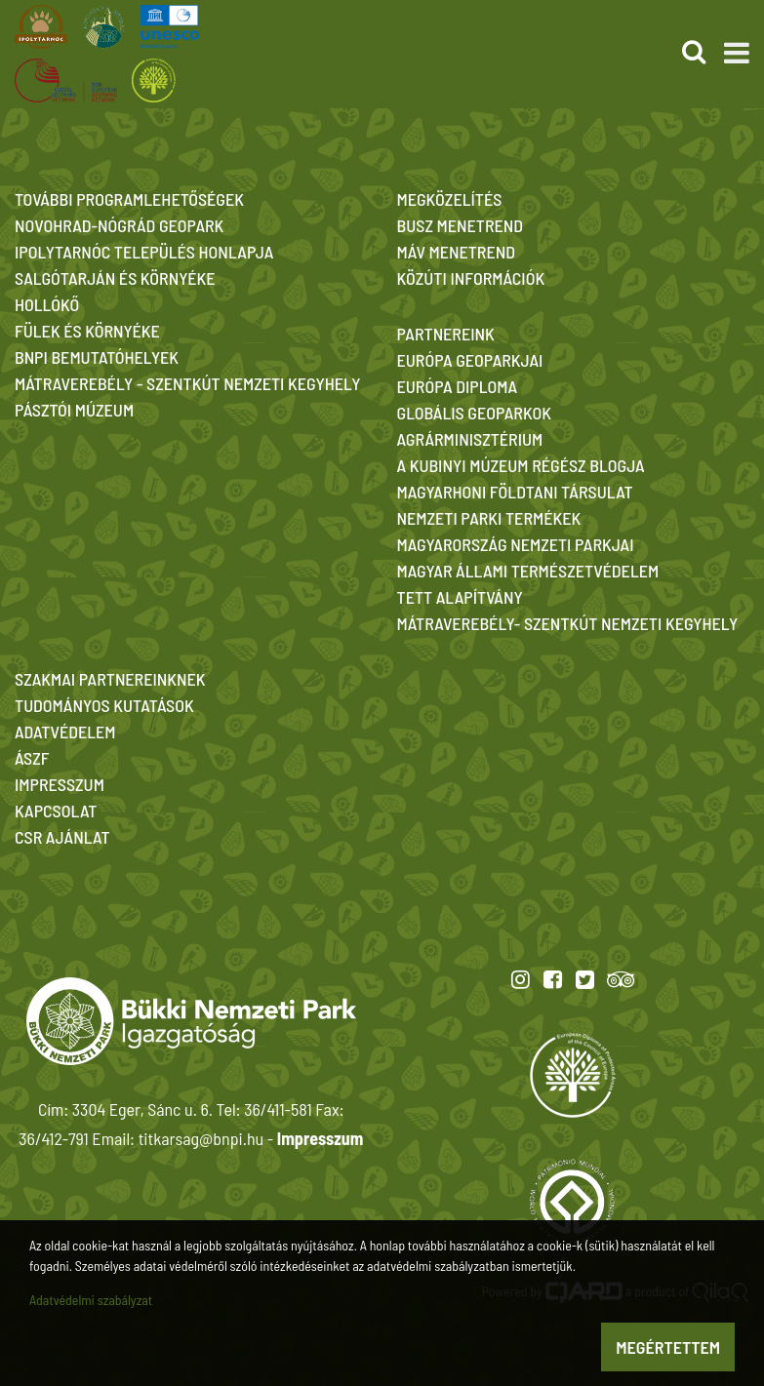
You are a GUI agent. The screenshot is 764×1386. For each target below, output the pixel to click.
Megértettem (668, 1347)
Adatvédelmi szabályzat (90, 1299)
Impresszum (320, 1138)
